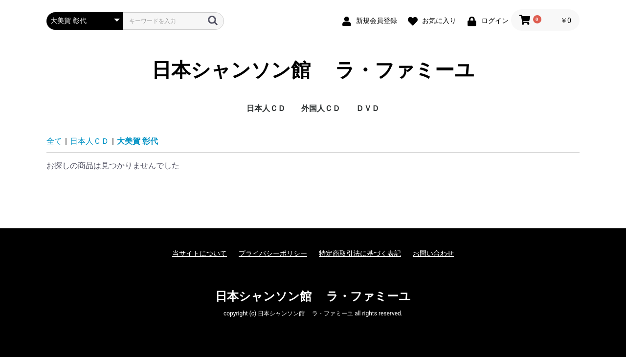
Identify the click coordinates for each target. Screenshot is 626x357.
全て (54, 141)
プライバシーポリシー (273, 253)
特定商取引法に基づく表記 (360, 253)
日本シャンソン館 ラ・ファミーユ (313, 70)
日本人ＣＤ (266, 108)
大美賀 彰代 (137, 141)
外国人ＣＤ (320, 108)
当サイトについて (199, 253)
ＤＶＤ (368, 108)
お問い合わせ (433, 253)
